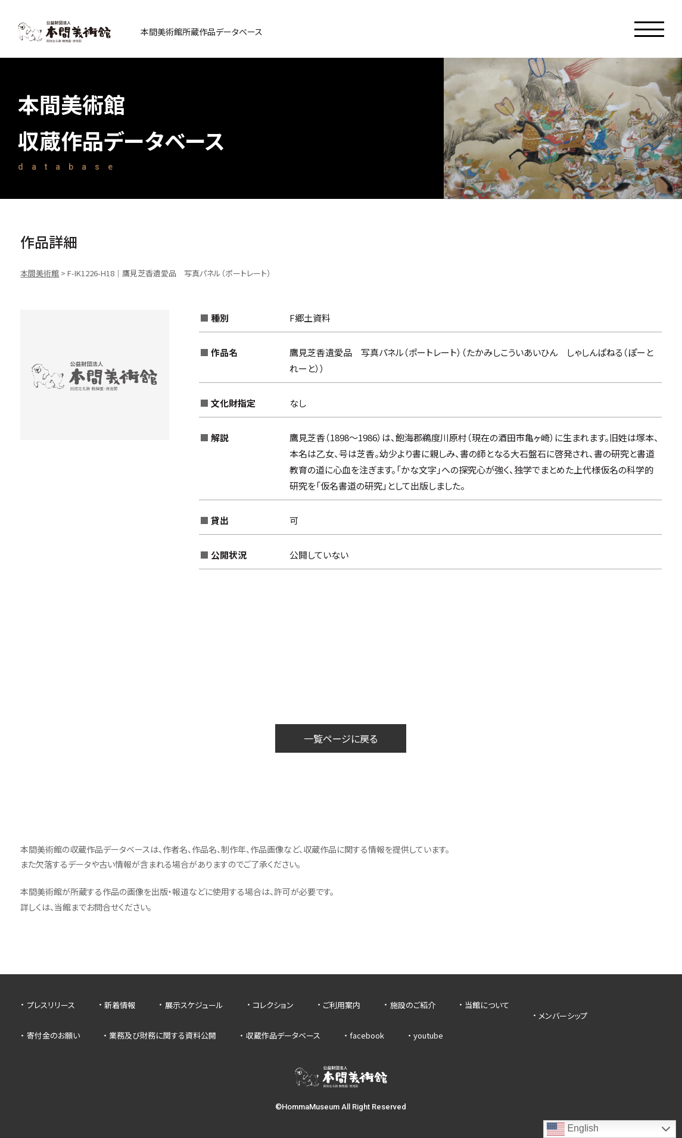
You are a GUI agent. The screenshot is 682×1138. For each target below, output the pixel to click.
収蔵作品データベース (283, 1035)
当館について (487, 1005)
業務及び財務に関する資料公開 (162, 1035)
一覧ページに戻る (341, 738)
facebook (367, 1035)
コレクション (273, 1005)
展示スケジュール (194, 1005)
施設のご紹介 (412, 1005)
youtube (428, 1035)
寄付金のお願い (53, 1035)
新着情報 (119, 1005)
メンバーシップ (562, 1015)
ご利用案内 (341, 1005)
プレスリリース (51, 1005)
